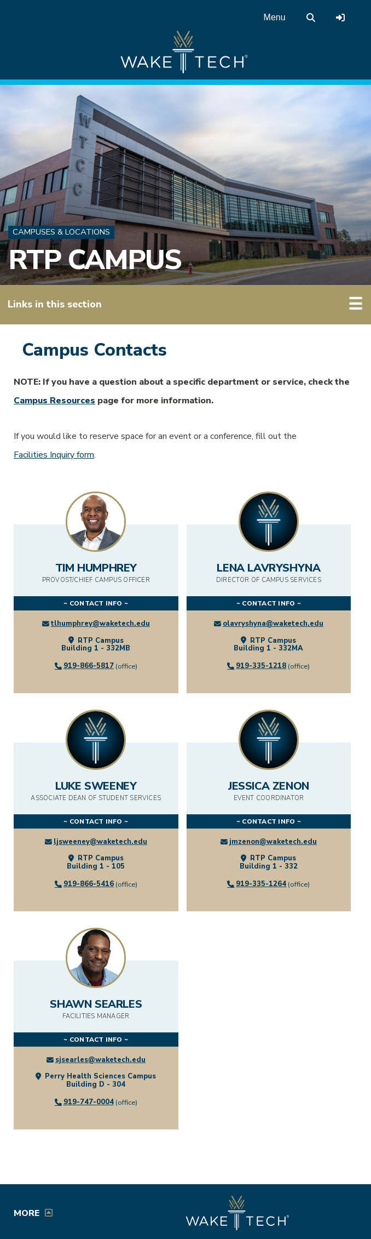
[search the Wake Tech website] (311, 17)
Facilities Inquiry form (54, 455)
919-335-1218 (261, 666)
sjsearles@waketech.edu (100, 1060)
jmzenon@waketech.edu (273, 842)
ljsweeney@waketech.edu (100, 842)
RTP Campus (94, 260)
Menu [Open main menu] (275, 17)
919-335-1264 (261, 884)
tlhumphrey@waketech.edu (100, 624)
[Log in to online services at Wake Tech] (340, 17)
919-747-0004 (88, 1102)
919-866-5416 (88, 884)
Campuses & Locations (61, 231)
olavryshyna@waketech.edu (273, 624)
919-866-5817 (88, 666)
